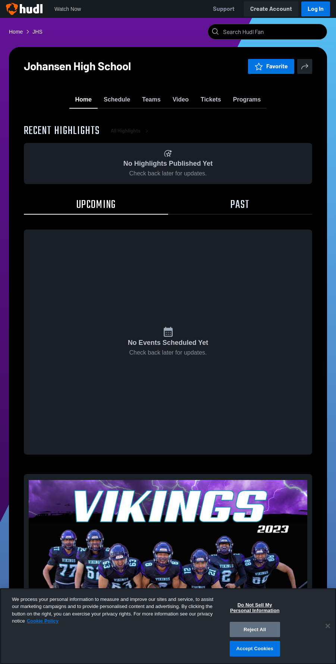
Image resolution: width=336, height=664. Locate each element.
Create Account (271, 9)
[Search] (273, 31)
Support (224, 9)
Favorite (271, 66)
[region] (168, 626)
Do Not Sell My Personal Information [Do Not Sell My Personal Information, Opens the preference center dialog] (255, 608)
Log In (316, 9)
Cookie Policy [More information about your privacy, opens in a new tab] (43, 621)
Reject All (255, 629)
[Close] (328, 626)
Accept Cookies (254, 648)
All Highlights (131, 134)
